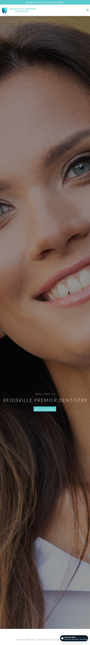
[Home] (18, 13)
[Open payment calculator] (74, 638)
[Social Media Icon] (57, 2)
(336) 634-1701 (34, 2)
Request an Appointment (45, 409)
